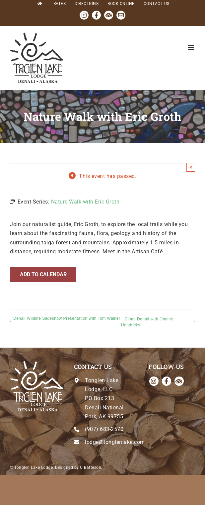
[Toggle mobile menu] (191, 47)
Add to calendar (43, 274)
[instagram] (154, 381)
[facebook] (166, 381)
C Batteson (90, 467)
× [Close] (190, 167)
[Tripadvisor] (179, 381)
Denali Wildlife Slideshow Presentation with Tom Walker (66, 318)
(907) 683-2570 (104, 429)
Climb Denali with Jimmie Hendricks (147, 322)
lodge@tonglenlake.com (115, 442)
